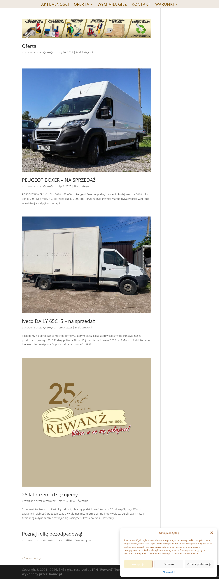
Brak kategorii (84, 52)
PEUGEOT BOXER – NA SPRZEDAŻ (59, 180)
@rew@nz (49, 52)
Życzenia (83, 501)
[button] (211, 533)
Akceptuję (138, 564)
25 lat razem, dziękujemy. (50, 494)
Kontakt (141, 5)
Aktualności (169, 572)
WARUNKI (164, 5)
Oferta (81, 5)
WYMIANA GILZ (112, 5)
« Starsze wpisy (31, 558)
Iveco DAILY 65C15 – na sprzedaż (58, 321)
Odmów (169, 564)
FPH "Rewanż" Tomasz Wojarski (116, 569)
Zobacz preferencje (199, 564)
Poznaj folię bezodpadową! (52, 533)
